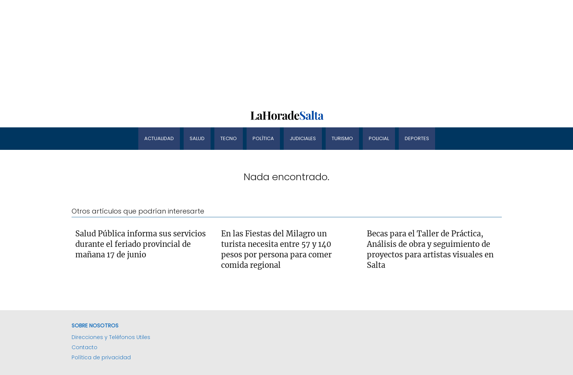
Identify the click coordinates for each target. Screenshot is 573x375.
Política (263, 138)
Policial (379, 138)
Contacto (84, 347)
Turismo (342, 138)
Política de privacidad (101, 357)
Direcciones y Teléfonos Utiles (111, 337)
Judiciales (303, 138)
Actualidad (159, 138)
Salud (197, 138)
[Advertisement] (225, 52)
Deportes (417, 138)
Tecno (228, 138)
